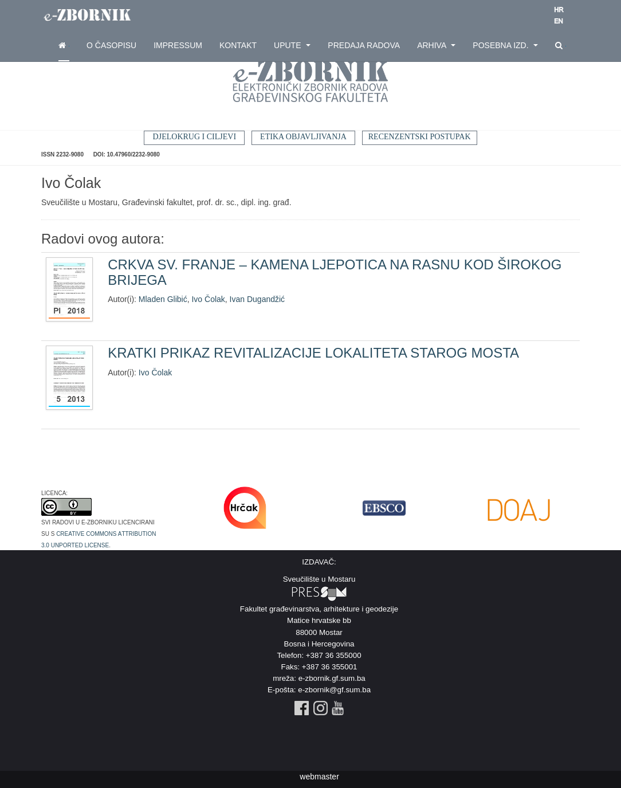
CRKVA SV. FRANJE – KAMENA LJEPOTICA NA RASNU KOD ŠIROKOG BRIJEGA (334, 272)
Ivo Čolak (208, 299)
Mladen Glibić (163, 299)
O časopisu (111, 45)
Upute (292, 45)
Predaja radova (364, 45)
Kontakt (238, 45)
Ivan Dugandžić (257, 299)
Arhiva (436, 45)
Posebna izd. (505, 45)
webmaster (319, 776)
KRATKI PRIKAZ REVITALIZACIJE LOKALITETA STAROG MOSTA (313, 352)
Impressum (178, 45)
